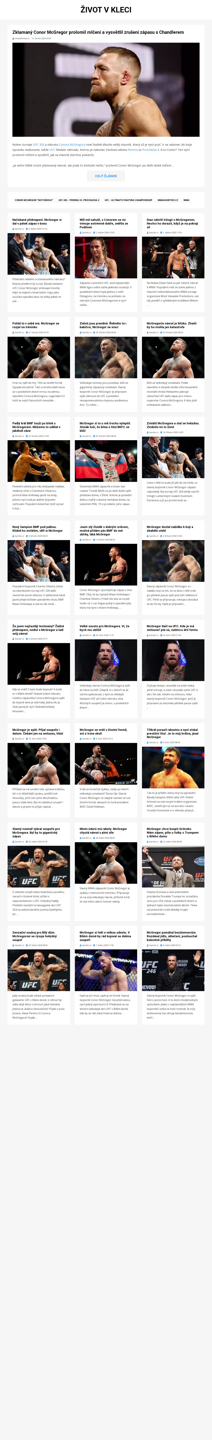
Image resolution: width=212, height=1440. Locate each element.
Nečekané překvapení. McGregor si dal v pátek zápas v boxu (37, 221)
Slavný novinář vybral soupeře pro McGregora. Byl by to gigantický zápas (36, 832)
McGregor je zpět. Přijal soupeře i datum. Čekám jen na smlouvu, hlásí (37, 731)
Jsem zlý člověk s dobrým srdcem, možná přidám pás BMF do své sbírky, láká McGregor (104, 530)
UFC (52, 150)
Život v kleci (106, 9)
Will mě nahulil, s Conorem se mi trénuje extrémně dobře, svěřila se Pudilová (104, 223)
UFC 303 (38, 144)
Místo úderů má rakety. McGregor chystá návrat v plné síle (103, 830)
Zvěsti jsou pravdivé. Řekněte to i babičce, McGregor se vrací (103, 325)
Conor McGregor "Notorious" (34, 200)
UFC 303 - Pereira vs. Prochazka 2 (79, 200)
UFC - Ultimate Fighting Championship (128, 200)
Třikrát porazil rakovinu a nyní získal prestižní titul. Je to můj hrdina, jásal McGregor (172, 733)
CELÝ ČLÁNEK (106, 176)
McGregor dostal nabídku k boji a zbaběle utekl (170, 528)
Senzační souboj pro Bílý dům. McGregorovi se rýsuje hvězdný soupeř (34, 936)
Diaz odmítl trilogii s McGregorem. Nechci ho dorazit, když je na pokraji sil (172, 223)
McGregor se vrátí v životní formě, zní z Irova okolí (103, 731)
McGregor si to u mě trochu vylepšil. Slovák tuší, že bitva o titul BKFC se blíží (105, 427)
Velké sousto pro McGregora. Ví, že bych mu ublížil (104, 628)
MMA (186, 200)
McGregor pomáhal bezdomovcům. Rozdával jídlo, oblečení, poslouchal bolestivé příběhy (172, 936)
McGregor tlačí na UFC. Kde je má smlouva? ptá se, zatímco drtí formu (172, 628)
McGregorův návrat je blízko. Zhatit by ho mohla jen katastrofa (172, 325)
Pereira (133, 150)
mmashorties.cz (168, 200)
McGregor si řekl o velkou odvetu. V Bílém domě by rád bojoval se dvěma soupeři (105, 936)
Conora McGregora (72, 144)
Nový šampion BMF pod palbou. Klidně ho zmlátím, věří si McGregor (37, 528)
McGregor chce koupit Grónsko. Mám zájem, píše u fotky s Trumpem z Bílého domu (173, 832)
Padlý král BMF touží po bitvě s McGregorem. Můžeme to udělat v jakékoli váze (36, 427)
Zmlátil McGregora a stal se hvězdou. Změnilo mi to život (173, 425)
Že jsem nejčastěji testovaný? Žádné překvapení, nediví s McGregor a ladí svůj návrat (38, 629)
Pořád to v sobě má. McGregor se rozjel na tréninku (35, 325)
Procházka (149, 150)
